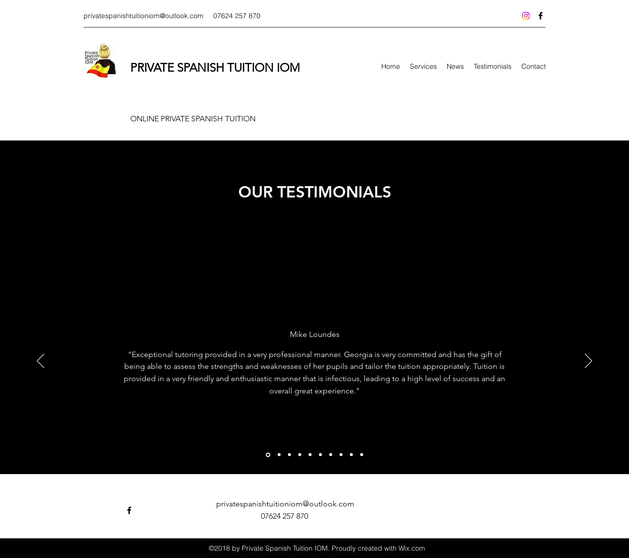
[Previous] (40, 361)
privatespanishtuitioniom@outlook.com (143, 15)
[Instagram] (526, 16)
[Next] (588, 361)
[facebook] (540, 16)
